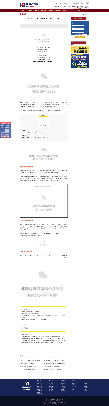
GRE (73, 389)
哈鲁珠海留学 (39, 384)
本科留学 (63, 383)
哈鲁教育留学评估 (78, 18)
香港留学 (51, 10)
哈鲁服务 (70, 3)
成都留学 (82, 6)
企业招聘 (85, 390)
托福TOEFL (74, 383)
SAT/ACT (74, 386)
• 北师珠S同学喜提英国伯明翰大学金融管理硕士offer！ (54, 366)
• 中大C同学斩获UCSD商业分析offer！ (27, 371)
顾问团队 (65, 3)
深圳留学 (69, 6)
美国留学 (30, 10)
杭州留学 (87, 6)
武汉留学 (78, 6)
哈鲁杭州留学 (39, 393)
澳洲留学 (65, 10)
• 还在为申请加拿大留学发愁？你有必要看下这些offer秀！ (54, 363)
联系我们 (87, 3)
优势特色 (85, 384)
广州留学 (60, 6)
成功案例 (63, 387)
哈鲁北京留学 (39, 386)
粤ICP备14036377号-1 (62, 403)
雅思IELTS (74, 384)
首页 (23, 10)
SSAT (73, 390)
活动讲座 (85, 383)
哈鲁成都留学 (39, 392)
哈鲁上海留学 (39, 387)
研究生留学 (63, 384)
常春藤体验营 (76, 3)
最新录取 (23, 14)
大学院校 (78, 10)
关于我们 (82, 3)
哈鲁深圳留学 (39, 390)
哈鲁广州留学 (39, 383)
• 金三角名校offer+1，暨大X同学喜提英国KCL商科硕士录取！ (55, 371)
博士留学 (63, 386)
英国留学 (37, 10)
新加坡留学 (57, 10)
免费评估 (60, 3)
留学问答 (63, 390)
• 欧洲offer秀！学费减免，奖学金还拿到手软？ (28, 366)
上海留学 (65, 6)
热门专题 (76, 42)
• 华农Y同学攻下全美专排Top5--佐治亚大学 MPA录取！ (54, 360)
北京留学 (56, 6)
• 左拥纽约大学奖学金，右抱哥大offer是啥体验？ (53, 369)
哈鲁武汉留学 (39, 389)
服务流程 (85, 387)
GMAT (73, 387)
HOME (83, 14)
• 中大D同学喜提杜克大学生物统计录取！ (27, 363)
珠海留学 (73, 6)
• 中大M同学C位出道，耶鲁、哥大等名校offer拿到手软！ (30, 360)
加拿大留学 (43, 10)
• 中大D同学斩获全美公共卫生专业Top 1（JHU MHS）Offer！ (31, 369)
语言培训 (71, 10)
